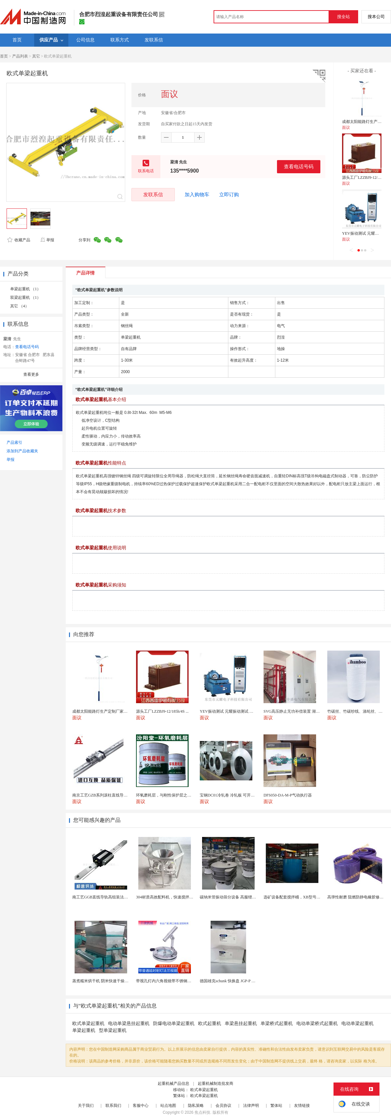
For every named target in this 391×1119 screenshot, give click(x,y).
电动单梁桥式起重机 (317, 1023)
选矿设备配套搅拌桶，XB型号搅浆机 (296, 897)
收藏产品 (18, 240)
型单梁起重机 (112, 1030)
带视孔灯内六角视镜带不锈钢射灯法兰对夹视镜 (177, 981)
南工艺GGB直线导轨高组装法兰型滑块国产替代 (113, 897)
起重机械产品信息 (173, 1083)
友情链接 (302, 1105)
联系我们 (113, 1105)
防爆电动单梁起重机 (174, 1023)
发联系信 (153, 194)
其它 (36, 56)
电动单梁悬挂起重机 (129, 1023)
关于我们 (86, 1105)
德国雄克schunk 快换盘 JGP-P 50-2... (231, 981)
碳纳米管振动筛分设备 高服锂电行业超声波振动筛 (244, 897)
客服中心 (141, 1105)
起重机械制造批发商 (215, 1083)
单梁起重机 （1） (25, 289)
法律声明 (251, 1105)
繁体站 (276, 1105)
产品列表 (20, 56)
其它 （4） (19, 306)
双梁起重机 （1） (25, 297)
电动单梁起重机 (357, 1023)
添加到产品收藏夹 (22, 451)
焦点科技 (202, 1112)
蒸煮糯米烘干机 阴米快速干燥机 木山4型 (107, 981)
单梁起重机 (83, 1030)
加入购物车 (197, 194)
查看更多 (31, 374)
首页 (4, 56)
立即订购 (229, 194)
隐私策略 (196, 1105)
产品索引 (14, 442)
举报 (47, 240)
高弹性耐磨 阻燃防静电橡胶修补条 (357, 897)
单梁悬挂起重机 (241, 1023)
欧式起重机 (209, 1023)
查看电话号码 (298, 166)
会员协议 (223, 1105)
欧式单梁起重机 (88, 1023)
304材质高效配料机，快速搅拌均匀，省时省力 (176, 897)
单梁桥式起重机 (277, 1023)
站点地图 (168, 1105)
